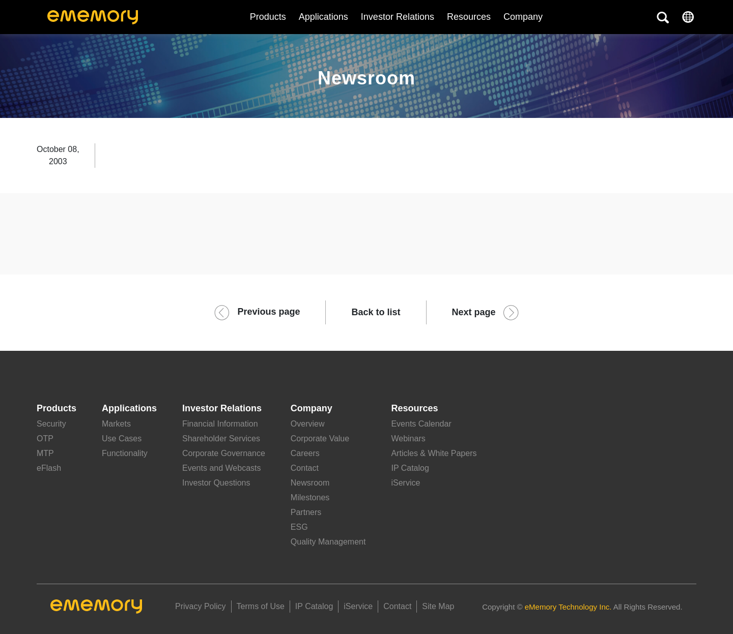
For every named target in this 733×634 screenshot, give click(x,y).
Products (268, 17)
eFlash (49, 468)
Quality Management (328, 541)
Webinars (408, 438)
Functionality (125, 453)
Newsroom (310, 482)
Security (51, 423)
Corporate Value (320, 438)
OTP (45, 438)
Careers (305, 453)
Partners (306, 512)
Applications (323, 17)
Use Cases (122, 438)
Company (311, 408)
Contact (305, 468)
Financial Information (220, 423)
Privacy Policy (200, 606)
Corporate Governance (223, 453)
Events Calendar (421, 423)
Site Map (438, 606)
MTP (45, 453)
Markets (116, 423)
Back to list (375, 312)
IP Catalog (410, 468)
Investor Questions (216, 482)
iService (405, 482)
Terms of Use (261, 606)
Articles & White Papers (433, 453)
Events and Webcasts (221, 468)
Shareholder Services (221, 438)
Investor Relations (397, 17)
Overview (308, 423)
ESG (299, 527)
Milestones (310, 497)
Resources (469, 17)
